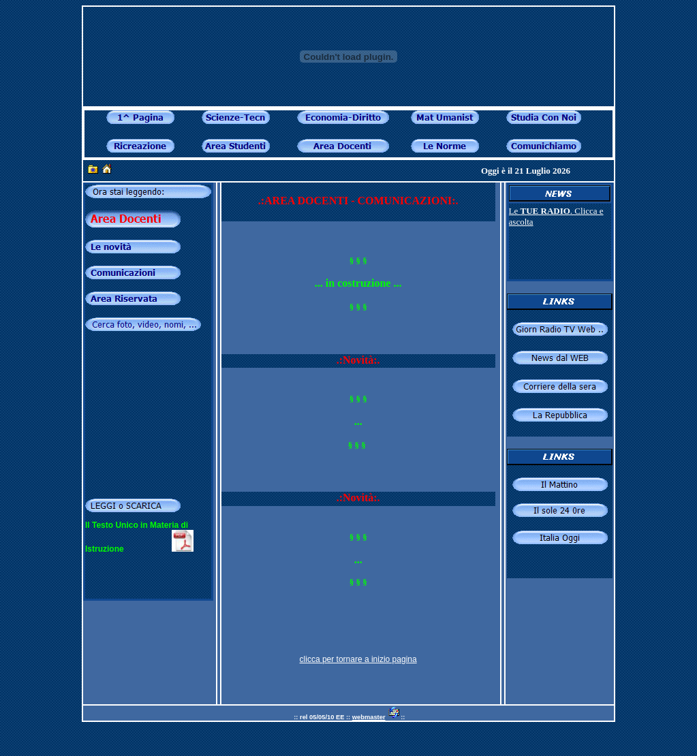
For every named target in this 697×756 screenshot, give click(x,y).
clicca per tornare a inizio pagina (358, 659)
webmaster (369, 717)
